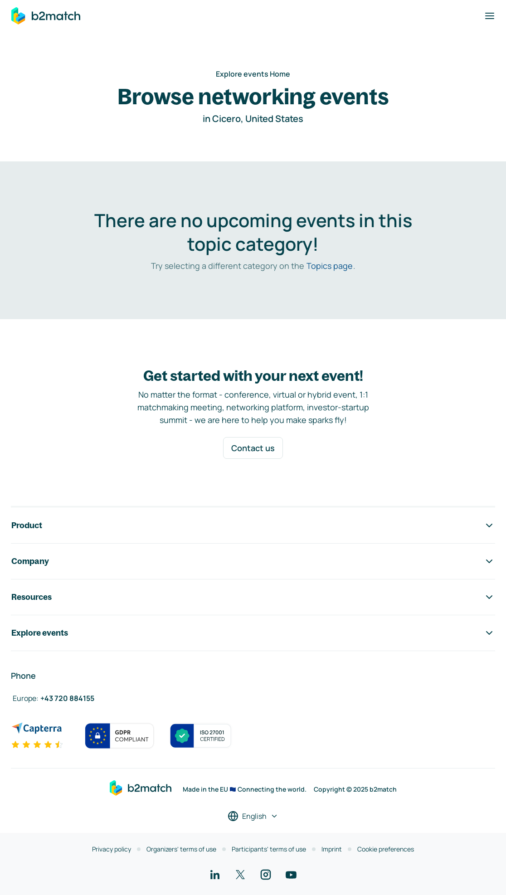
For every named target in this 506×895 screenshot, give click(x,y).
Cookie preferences (385, 849)
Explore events (253, 632)
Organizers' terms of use (181, 849)
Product (253, 525)
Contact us (253, 448)
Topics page (330, 265)
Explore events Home (253, 74)
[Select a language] (253, 816)
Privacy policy (111, 849)
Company (253, 561)
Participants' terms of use (269, 849)
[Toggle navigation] (490, 16)
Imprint (331, 849)
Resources (253, 597)
